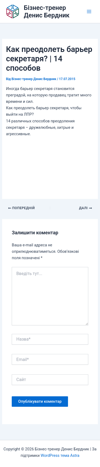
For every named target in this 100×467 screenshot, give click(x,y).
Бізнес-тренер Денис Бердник (46, 11)
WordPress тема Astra (60, 455)
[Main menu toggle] (89, 11)
